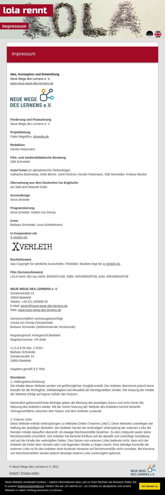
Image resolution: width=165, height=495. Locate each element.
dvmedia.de (41, 136)
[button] (63, 490)
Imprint (13, 473)
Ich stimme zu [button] (150, 486)
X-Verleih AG (19, 237)
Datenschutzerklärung (31, 486)
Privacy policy (30, 473)
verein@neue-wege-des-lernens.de (43, 306)
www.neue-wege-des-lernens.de (31, 83)
